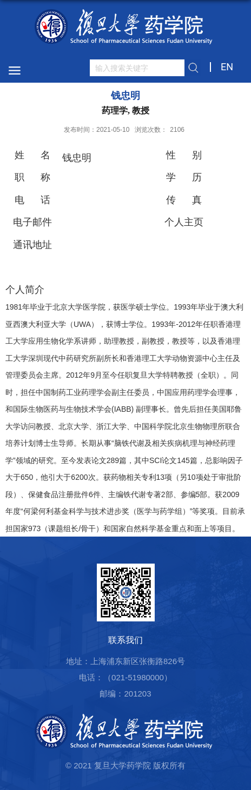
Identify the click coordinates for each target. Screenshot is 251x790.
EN (227, 66)
